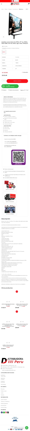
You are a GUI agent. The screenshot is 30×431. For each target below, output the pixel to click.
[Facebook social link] (24, 90)
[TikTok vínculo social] (28, 90)
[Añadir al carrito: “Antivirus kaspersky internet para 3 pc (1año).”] (7, 302)
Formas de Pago (4, 407)
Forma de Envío (3, 405)
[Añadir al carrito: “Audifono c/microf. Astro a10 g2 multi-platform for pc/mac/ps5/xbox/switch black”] (7, 322)
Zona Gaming (3, 384)
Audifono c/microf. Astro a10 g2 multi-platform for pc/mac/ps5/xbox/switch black (8, 325)
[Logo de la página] (15, 3)
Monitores (21, 9)
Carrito (2, 392)
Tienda (6, 9)
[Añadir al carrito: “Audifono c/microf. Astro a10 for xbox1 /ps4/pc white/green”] (21, 302)
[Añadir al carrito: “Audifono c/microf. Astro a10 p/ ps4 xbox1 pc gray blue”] (21, 322)
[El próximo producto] (28, 9)
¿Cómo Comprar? (4, 399)
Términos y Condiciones (5, 401)
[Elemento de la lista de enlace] (15, 177)
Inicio (2, 9)
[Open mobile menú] (1, 4)
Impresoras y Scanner (3, 379)
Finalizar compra (3, 390)
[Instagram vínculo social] (26, 90)
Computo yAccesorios (3, 382)
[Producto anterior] (25, 9)
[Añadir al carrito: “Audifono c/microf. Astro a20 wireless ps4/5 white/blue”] (7, 343)
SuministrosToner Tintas (3, 376)
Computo (10, 9)
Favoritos (2, 394)
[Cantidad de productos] (4, 80)
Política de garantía (4, 403)
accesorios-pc (15, 9)
